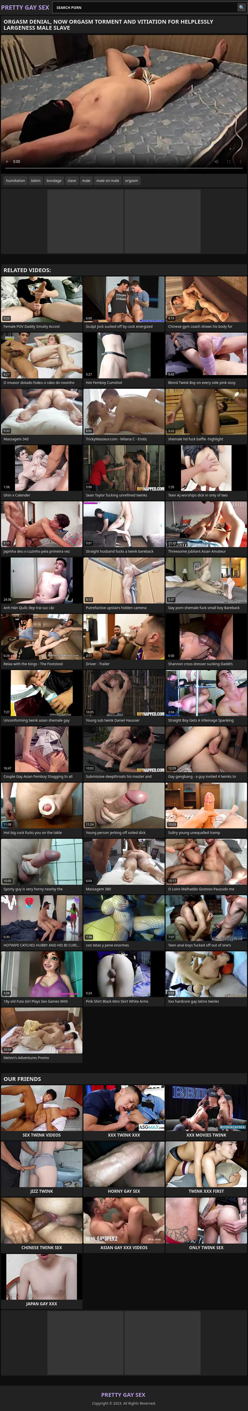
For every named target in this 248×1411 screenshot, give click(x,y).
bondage (54, 180)
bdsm (36, 180)
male (86, 180)
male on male (107, 180)
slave (72, 180)
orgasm (131, 180)
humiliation (15, 180)
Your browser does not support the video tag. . (124, 104)
